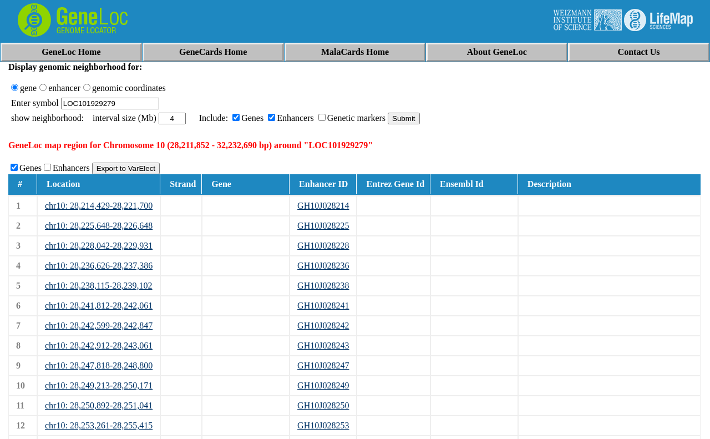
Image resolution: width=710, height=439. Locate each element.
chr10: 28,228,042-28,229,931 (99, 245)
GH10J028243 (323, 345)
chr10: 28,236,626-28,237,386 (99, 265)
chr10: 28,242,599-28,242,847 (99, 325)
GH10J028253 (323, 425)
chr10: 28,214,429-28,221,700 (99, 205)
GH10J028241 (323, 305)
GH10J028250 (323, 405)
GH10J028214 (323, 205)
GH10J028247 (323, 365)
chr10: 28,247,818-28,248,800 (99, 365)
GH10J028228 (323, 245)
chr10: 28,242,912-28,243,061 (99, 345)
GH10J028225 (323, 225)
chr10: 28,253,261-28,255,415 (99, 425)
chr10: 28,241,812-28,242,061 (99, 305)
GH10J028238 (323, 285)
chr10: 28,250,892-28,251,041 (99, 405)
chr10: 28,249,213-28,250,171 (99, 385)
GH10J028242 (323, 325)
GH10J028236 (323, 265)
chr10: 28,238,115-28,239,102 (99, 285)
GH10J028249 (323, 385)
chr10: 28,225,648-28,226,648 (99, 225)
